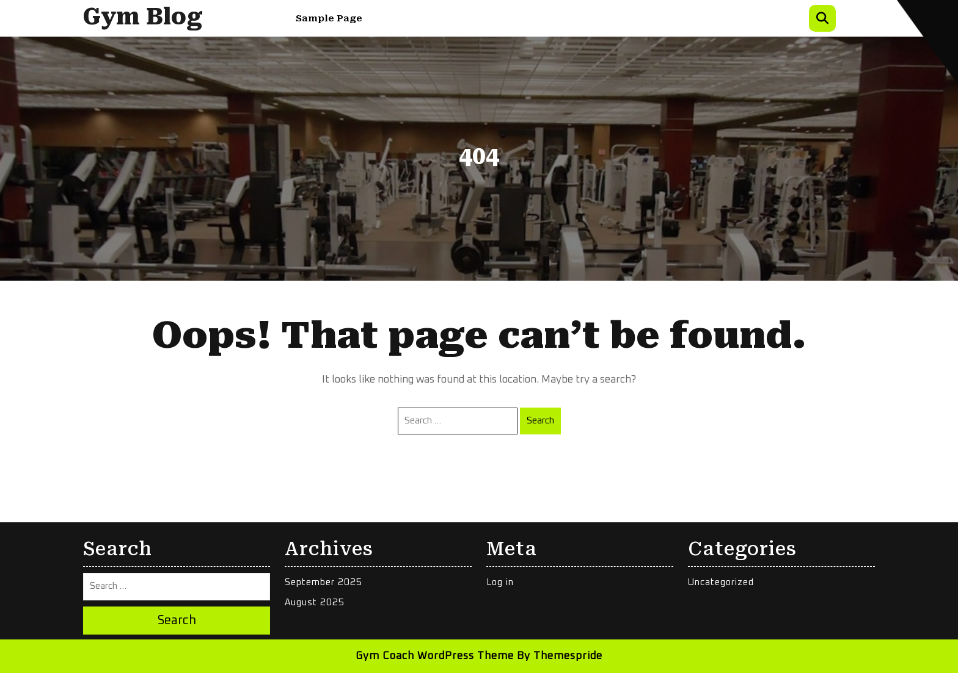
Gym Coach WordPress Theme (435, 656)
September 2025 (323, 582)
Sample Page (329, 18)
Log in (500, 582)
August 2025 (315, 602)
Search (540, 420)
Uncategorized (721, 582)
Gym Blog (143, 17)
